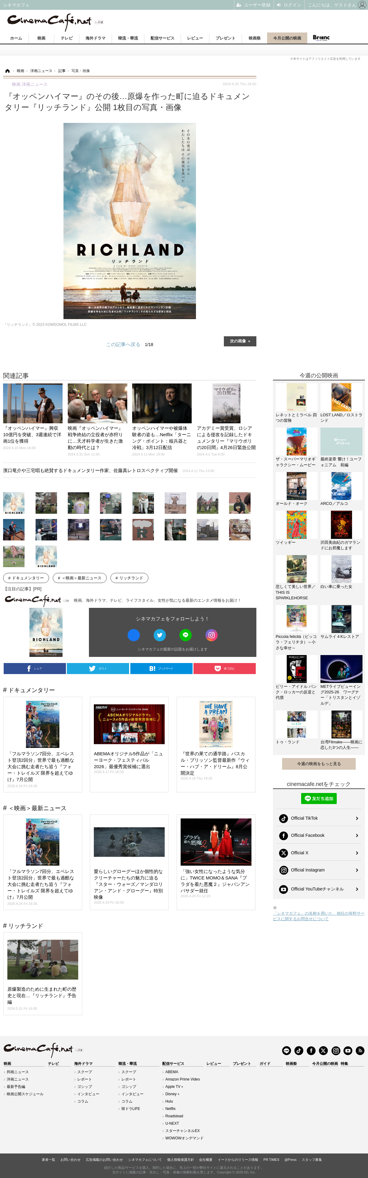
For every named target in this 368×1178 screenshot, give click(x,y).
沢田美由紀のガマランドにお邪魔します (340, 545)
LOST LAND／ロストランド (341, 418)
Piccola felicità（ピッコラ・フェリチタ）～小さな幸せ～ (296, 642)
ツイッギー (286, 542)
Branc (321, 38)
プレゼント (226, 38)
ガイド (264, 1064)
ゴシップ (84, 1087)
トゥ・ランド (288, 742)
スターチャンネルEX (182, 1131)
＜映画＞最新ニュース (82, 578)
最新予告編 (16, 1087)
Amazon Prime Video (182, 1079)
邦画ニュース (18, 1072)
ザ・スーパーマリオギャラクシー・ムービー (296, 462)
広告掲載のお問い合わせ (104, 1159)
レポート (84, 1079)
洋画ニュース (18, 1079)
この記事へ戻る (129, 344)
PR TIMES (271, 1159)
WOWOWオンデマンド (184, 1138)
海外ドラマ (95, 38)
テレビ (67, 38)
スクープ (84, 1072)
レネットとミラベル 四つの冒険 (296, 418)
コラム (82, 1101)
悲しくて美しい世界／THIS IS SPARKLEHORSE (296, 592)
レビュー (195, 38)
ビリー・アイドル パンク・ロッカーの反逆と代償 (296, 692)
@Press (291, 1159)
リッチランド (131, 578)
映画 (41, 38)
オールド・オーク (292, 503)
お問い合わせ (70, 1159)
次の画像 (238, 341)
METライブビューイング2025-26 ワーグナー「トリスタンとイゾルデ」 (340, 695)
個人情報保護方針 (180, 1159)
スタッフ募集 (312, 1159)
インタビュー (88, 1094)
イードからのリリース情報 (238, 1159)
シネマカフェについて (145, 1159)
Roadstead (174, 1116)
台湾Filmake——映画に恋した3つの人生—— (341, 745)
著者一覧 (48, 1159)
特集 (344, 1064)
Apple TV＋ (174, 1087)
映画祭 (255, 38)
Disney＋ (172, 1094)
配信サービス (162, 38)
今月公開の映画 (287, 38)
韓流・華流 (128, 38)
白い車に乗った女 (336, 586)
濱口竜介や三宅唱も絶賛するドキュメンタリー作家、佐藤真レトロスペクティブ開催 (108, 470)
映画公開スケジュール (25, 1094)
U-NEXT (172, 1123)
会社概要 (206, 1159)
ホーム (16, 38)
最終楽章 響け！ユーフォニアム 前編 (341, 462)
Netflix (170, 1109)
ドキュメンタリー (28, 578)
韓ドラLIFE (130, 1109)
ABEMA (171, 1072)
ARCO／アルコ (334, 503)
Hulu (169, 1101)
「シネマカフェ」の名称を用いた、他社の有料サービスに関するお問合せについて (319, 916)
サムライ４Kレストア (339, 636)
